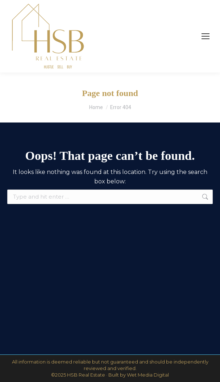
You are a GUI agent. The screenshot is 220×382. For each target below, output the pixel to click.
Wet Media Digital (148, 375)
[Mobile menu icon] (205, 36)
